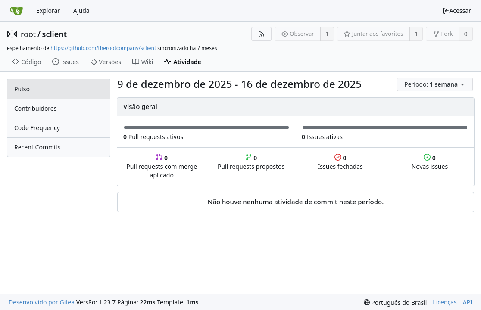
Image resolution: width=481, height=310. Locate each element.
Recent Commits (37, 147)
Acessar (456, 10)
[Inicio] (16, 11)
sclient (54, 34)
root (28, 34)
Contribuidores (35, 108)
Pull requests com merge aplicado (161, 166)
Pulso (22, 89)
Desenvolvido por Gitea (42, 302)
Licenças (445, 302)
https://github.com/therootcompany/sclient (103, 48)
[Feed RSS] (261, 34)
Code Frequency (37, 128)
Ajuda (81, 10)
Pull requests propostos (251, 162)
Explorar (48, 10)
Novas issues (430, 162)
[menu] (435, 85)
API (467, 302)
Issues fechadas (340, 162)
